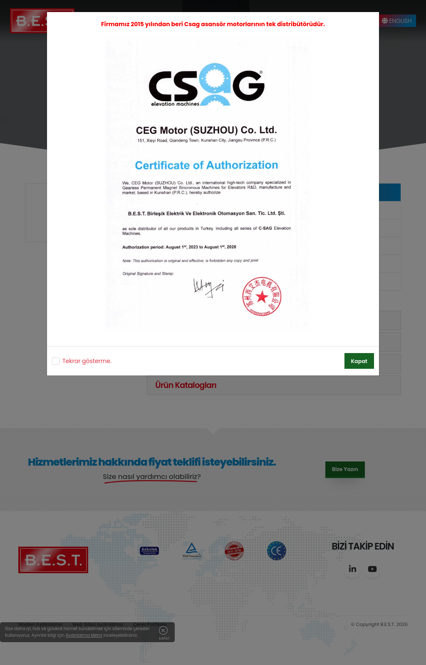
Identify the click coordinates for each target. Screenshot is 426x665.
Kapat (359, 361)
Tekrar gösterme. (86, 361)
